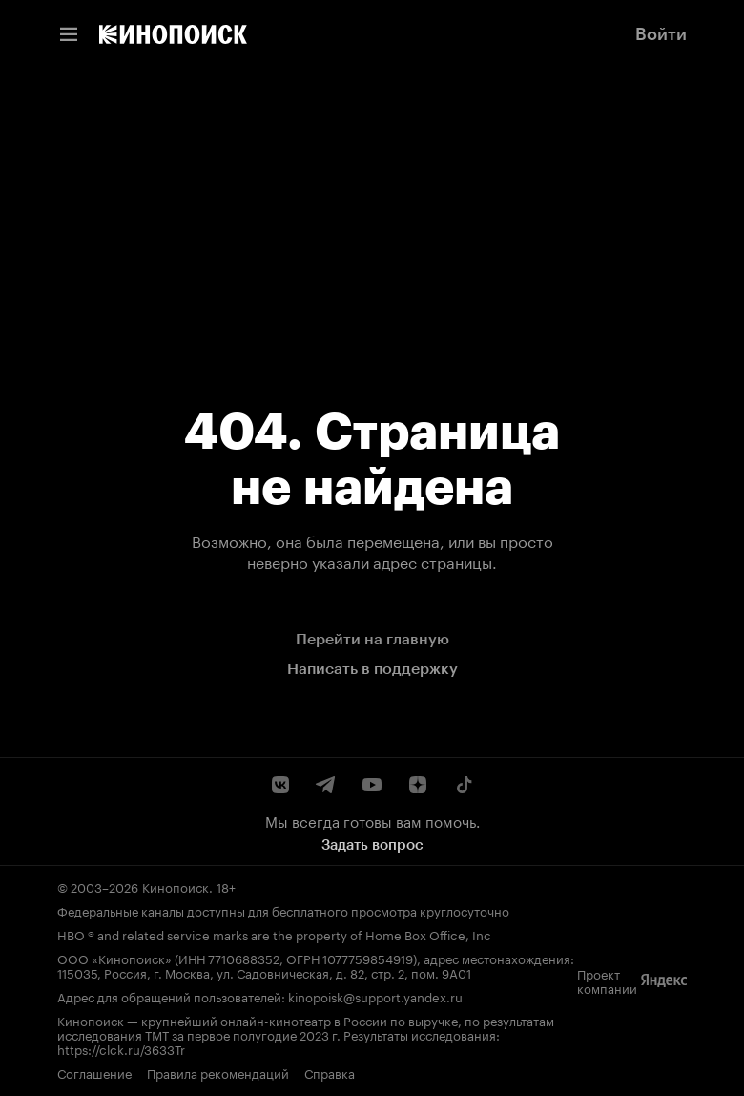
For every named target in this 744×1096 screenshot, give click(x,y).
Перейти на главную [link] (372, 639)
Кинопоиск (175, 886)
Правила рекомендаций (218, 1072)
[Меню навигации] (68, 34)
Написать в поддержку (372, 669)
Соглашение (94, 1072)
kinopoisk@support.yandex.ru (375, 995)
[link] (173, 34)
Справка (329, 1072)
